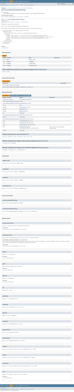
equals (21, 107)
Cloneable (26, 16)
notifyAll (20, 136)
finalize (5, 136)
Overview (2, 1)
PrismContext (22, 87)
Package (7, 1)
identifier (22, 115)
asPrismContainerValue (25, 99)
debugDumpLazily (12, 149)
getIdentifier (22, 109)
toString (21, 130)
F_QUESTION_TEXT (33, 65)
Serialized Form (5, 47)
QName (7, 59)
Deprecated (21, 1)
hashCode (21, 113)
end (20, 105)
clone (20, 101)
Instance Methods (15, 95)
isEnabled (21, 116)
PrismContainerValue (8, 99)
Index (25, 1)
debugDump (13, 143)
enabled (21, 103)
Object (7, 20)
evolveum (9, 390)
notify (15, 136)
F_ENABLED (31, 61)
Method (17, 5)
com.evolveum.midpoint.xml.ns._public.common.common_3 (19, 8)
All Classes (2, 3)
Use (14, 1)
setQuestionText (23, 124)
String (4, 109)
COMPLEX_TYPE (32, 59)
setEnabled (22, 120)
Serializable (20, 16)
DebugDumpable (12, 16)
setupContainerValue (24, 126)
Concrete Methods (26, 95)
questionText (22, 118)
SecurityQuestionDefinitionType (11, 85)
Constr (13, 5)
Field (9, 5)
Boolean (25, 103)
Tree (17, 1)
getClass (10, 136)
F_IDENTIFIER (32, 63)
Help (29, 1)
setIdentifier (22, 122)
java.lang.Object (5, 12)
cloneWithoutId (6, 143)
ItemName (8, 61)
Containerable (4, 16)
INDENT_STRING (6, 71)
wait (25, 136)
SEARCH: (59, 3)
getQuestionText (23, 111)
